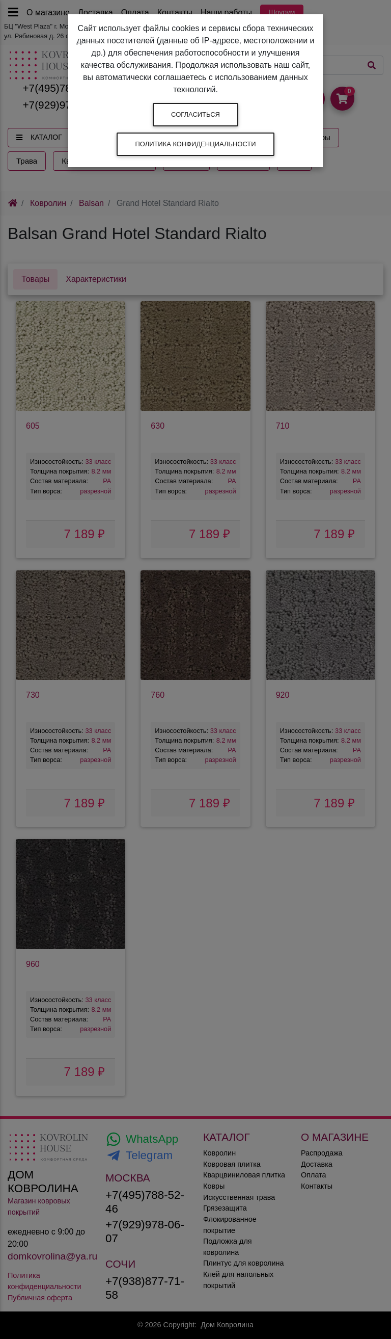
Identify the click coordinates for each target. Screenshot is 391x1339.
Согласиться (195, 114)
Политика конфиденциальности (195, 144)
